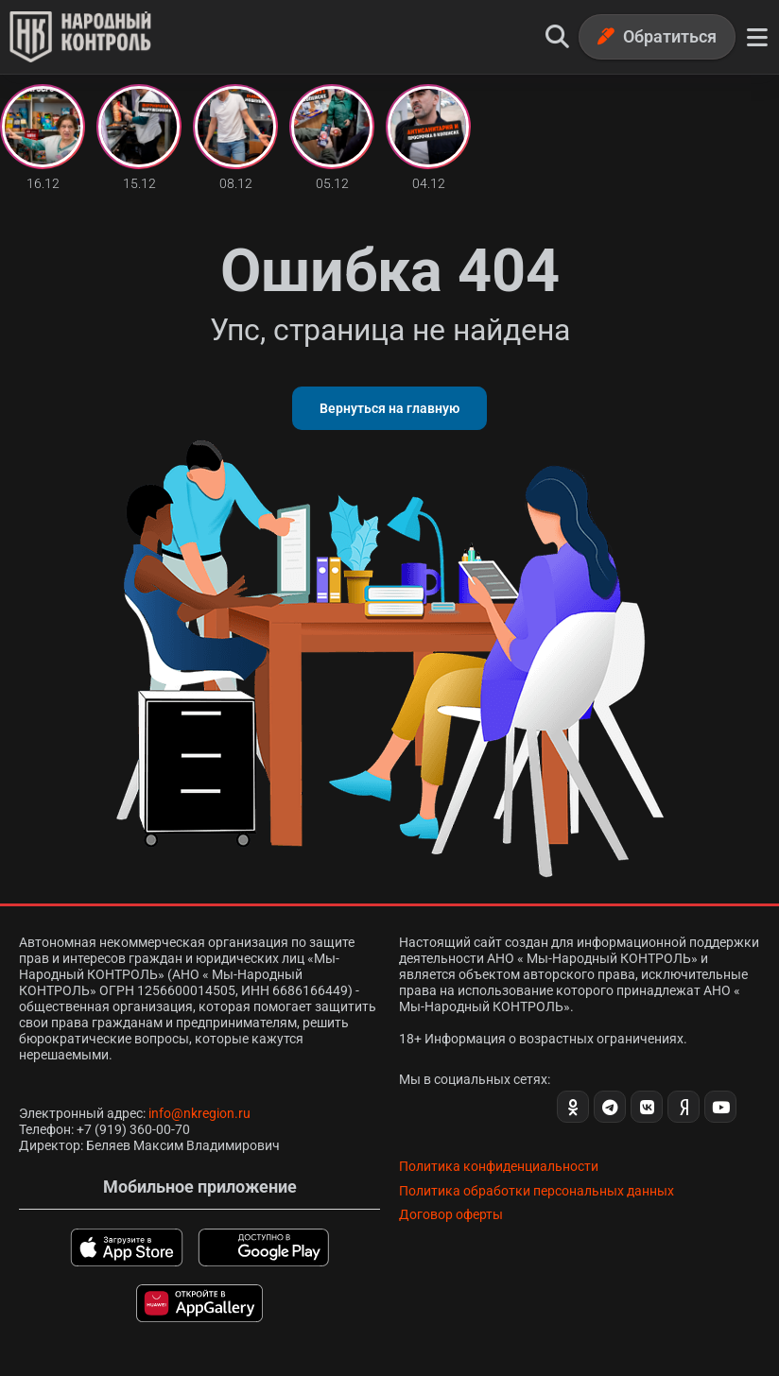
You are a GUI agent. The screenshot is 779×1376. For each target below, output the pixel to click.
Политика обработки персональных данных (536, 1190)
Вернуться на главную (389, 408)
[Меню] (757, 37)
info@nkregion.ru (199, 1113)
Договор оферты (451, 1214)
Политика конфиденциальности (498, 1166)
